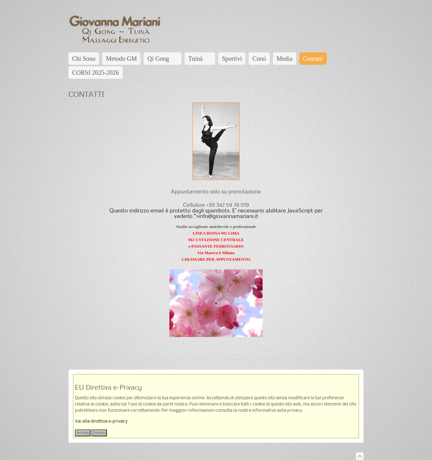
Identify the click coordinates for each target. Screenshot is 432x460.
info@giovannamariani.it (228, 216)
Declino (99, 433)
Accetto (82, 433)
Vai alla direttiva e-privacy (101, 422)
